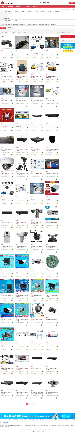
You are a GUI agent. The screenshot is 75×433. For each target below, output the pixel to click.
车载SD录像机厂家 (59, 419)
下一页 (33, 403)
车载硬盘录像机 (22, 24)
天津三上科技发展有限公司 (35, 322)
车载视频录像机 (16, 24)
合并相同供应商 (70, 32)
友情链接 (49, 429)
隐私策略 (41, 429)
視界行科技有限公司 (49, 152)
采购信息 (10, 6)
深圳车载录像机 (41, 24)
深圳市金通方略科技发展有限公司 (35, 273)
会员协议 (45, 429)
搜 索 (72, 2)
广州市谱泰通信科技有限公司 (5, 273)
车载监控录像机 (6, 422)
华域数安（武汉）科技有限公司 (51, 273)
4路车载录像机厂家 (52, 419)
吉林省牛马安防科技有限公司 (5, 127)
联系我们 (29, 429)
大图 (58, 32)
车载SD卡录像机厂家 (30, 419)
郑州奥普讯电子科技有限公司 (35, 127)
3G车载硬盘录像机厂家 (12, 420)
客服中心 (33, 429)
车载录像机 (10, 24)
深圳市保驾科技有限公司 (35, 54)
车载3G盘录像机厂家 (66, 419)
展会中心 (27, 6)
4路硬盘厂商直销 (50, 100)
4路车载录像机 (28, 24)
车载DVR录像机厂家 (32, 420)
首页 (3, 6)
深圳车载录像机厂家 (25, 420)
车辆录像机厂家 (5, 420)
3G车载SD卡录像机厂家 (45, 419)
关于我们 (25, 429)
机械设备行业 (18, 6)
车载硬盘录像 (53, 24)
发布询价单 (67, 36)
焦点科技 (38, 431)
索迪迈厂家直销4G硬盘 (37, 173)
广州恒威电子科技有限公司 (5, 176)
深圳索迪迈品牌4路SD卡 (52, 173)
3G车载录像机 (47, 24)
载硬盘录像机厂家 (19, 420)
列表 (63, 32)
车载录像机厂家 (10, 419)
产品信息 (3, 27)
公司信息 (9, 27)
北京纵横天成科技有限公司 (50, 225)
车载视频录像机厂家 (37, 419)
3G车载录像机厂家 (23, 419)
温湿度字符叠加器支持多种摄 (51, 222)
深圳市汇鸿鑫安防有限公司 (5, 152)
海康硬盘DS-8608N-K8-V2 (6, 222)
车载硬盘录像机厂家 (16, 419)
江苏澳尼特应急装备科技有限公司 (51, 322)
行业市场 (35, 6)
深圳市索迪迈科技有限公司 (5, 54)
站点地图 (37, 429)
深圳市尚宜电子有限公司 (20, 79)
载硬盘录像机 (35, 24)
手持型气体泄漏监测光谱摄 (51, 319)
